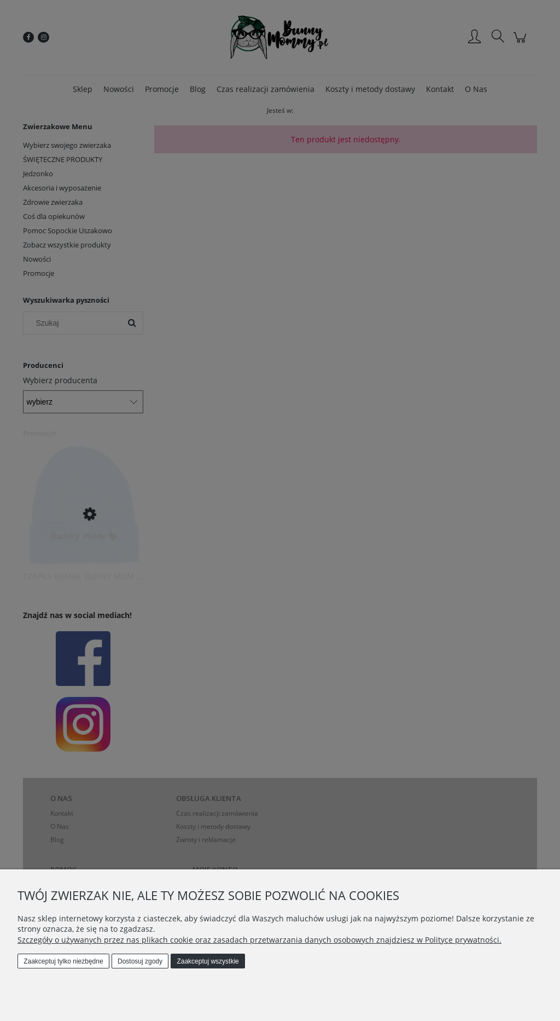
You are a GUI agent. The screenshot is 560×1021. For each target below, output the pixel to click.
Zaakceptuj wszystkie (207, 961)
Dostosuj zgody (140, 961)
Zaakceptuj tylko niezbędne (63, 961)
